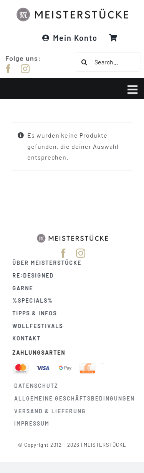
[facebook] (8, 68)
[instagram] (25, 68)
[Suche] (84, 62)
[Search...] (108, 62)
